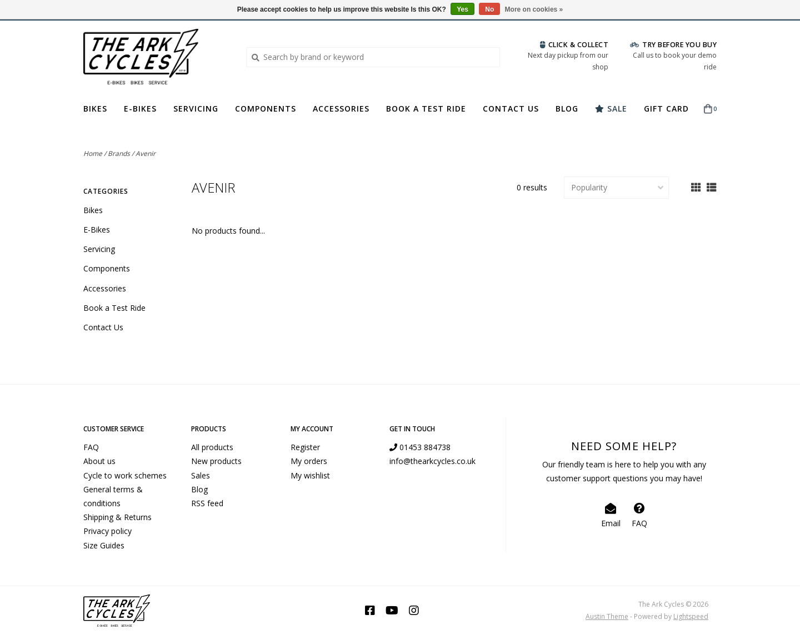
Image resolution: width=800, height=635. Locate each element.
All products (212, 447)
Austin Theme (607, 616)
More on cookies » (534, 9)
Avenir (146, 153)
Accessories (341, 108)
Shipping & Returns (117, 517)
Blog (567, 108)
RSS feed (207, 503)
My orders (309, 461)
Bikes (95, 108)
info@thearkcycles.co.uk (432, 461)
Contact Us (511, 108)
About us (99, 461)
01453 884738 (420, 447)
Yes (462, 9)
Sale (611, 108)
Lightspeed (690, 616)
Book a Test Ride (426, 108)
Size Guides (103, 545)
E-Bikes (140, 108)
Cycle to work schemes (125, 475)
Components (265, 108)
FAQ (91, 447)
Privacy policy (107, 531)
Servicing (195, 108)
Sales (200, 475)
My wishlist (310, 475)
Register (305, 447)
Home (92, 153)
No (489, 9)
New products (216, 461)
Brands (119, 153)
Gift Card (666, 108)
